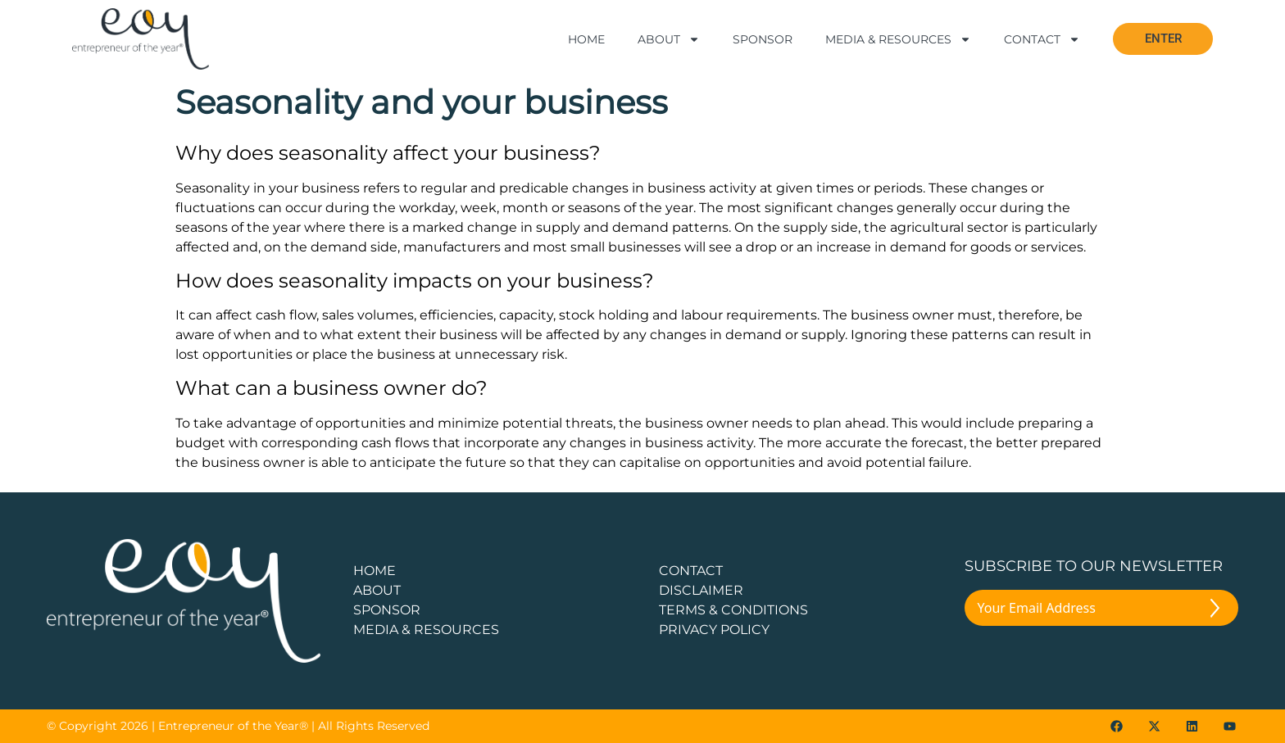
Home (586, 39)
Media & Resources (898, 39)
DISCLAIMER (701, 590)
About (669, 39)
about (377, 590)
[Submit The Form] (1215, 611)
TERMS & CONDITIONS (733, 610)
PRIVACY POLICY (714, 629)
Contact (1042, 39)
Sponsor (762, 39)
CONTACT (691, 570)
